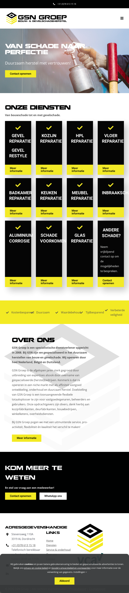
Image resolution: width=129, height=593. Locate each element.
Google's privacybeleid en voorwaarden (71, 567)
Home (49, 540)
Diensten (51, 545)
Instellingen (80, 572)
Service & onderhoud (58, 549)
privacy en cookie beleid (36, 567)
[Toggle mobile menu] (122, 18)
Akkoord (64, 581)
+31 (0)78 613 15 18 (23, 545)
